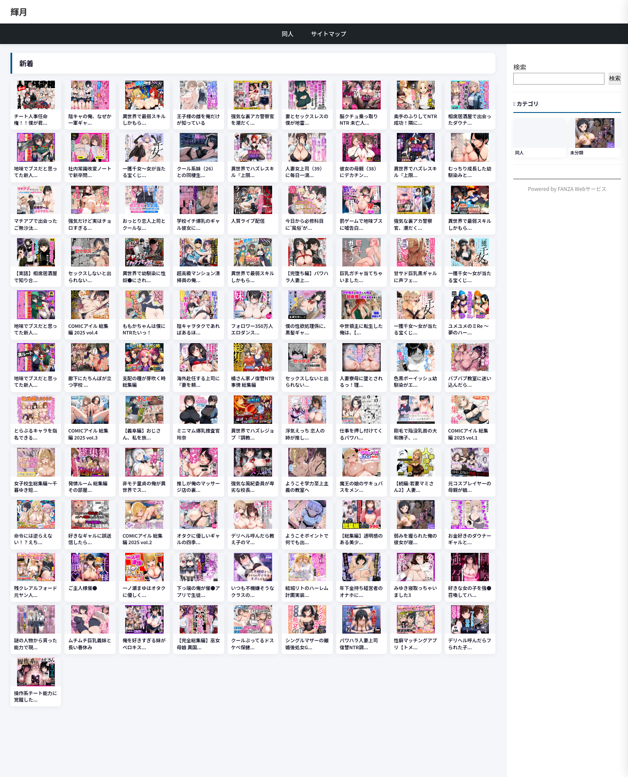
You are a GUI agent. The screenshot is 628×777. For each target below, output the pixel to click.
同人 (288, 33)
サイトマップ (328, 33)
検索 (519, 67)
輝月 (18, 11)
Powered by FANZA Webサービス (567, 188)
